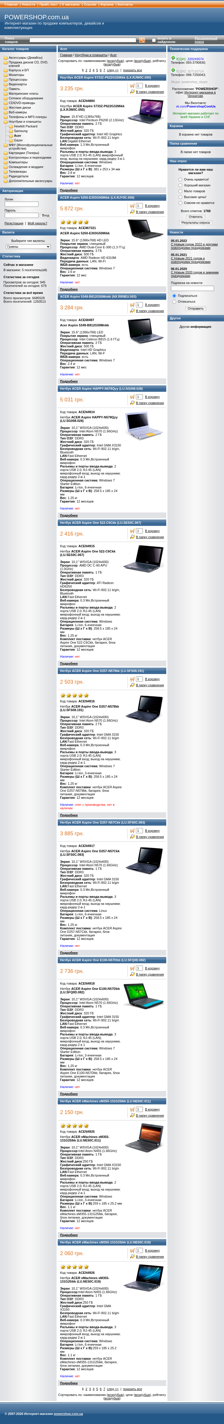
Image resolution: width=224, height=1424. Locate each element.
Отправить (196, 308)
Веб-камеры (18, 112)
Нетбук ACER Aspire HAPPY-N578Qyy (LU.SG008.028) (101, 388)
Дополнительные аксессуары (30, 181)
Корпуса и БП (19, 70)
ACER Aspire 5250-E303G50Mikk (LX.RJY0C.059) (97, 197)
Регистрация (14, 223)
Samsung (20, 131)
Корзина (106, 4)
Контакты (125, 4)
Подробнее (69, 190)
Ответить (195, 217)
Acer (17, 135)
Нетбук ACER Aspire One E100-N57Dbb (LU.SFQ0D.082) (103, 960)
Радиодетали (18, 176)
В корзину (152, 85)
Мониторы (16, 75)
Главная (11, 4)
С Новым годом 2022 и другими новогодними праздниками (194, 246)
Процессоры (18, 79)
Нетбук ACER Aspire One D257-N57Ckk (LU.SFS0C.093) (102, 822)
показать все (132, 70)
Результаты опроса (196, 222)
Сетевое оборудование (26, 98)
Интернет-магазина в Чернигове (200, 94)
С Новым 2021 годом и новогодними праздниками (190, 260)
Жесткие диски (20, 107)
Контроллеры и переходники (30, 157)
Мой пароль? (37, 223)
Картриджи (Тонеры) (24, 153)
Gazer (18, 140)
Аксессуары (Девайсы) (26, 57)
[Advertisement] (195, 423)
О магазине (71, 4)
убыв (119, 61)
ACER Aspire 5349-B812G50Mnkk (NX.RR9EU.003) (98, 296)
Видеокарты (18, 84)
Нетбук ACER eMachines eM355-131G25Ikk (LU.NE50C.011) (105, 1101)
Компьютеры (18, 162)
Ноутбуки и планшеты (25, 121)
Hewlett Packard (25, 126)
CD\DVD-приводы (22, 103)
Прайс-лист (48, 4)
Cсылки (90, 4)
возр (111, 61)
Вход (46, 215)
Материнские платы (23, 93)
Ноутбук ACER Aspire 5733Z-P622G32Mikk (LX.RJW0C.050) (105, 77)
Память (14, 89)
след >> (113, 70)
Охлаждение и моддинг (26, 167)
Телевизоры (18, 171)
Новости (28, 4)
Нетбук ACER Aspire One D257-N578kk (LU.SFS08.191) (102, 671)
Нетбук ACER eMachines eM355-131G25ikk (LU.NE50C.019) (105, 1242)
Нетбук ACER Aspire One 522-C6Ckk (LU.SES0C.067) (100, 522)
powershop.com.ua (68, 1414)
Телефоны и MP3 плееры (28, 117)
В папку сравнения (150, 91)
